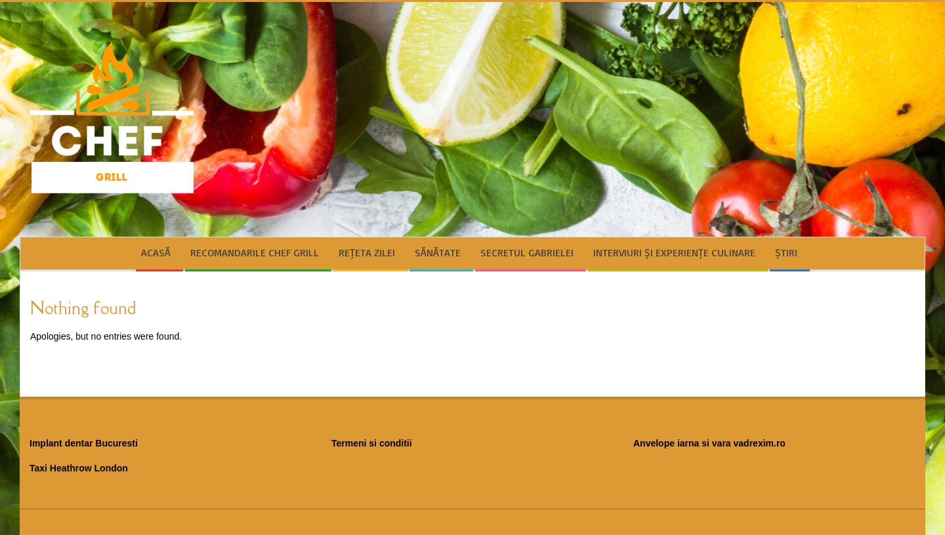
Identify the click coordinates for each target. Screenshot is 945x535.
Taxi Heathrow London (79, 468)
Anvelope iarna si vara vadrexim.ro (709, 443)
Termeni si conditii (371, 443)
